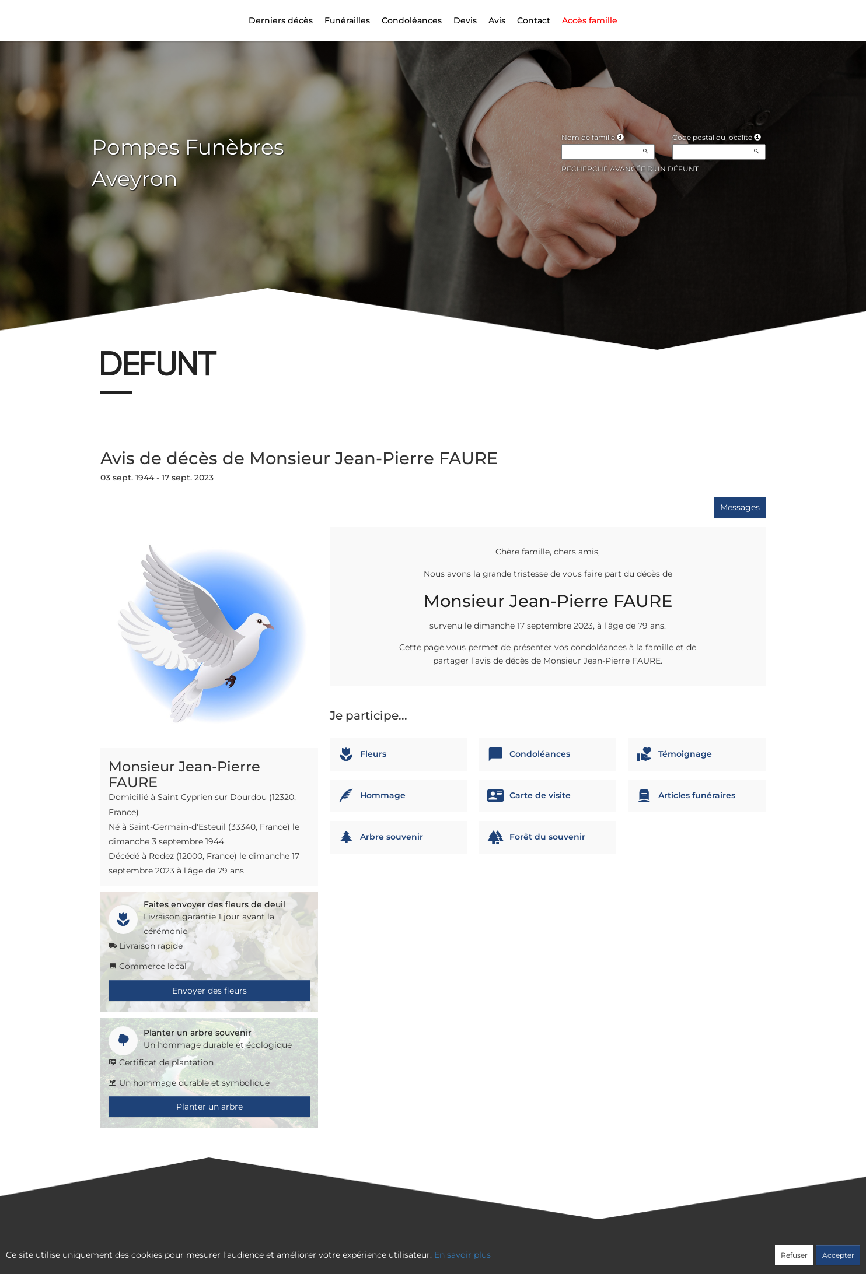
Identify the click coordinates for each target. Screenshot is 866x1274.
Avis (496, 20)
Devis (465, 20)
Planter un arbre (209, 1106)
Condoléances (412, 20)
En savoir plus (462, 1255)
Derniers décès (281, 20)
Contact (533, 20)
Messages (740, 507)
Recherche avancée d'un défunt (630, 168)
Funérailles (347, 20)
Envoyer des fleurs (209, 990)
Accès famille (589, 20)
